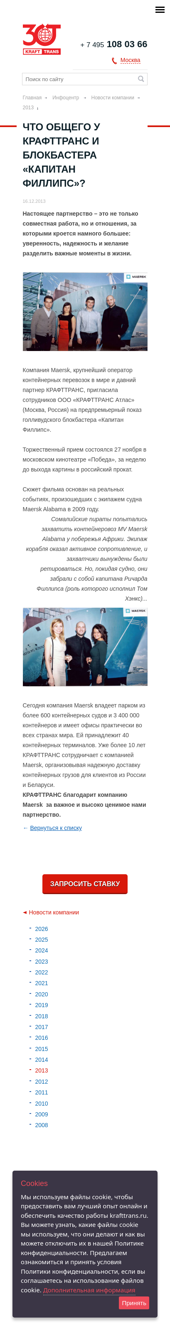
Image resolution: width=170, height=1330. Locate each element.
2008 (41, 1125)
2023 (41, 961)
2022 (41, 972)
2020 (41, 994)
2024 (41, 950)
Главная (32, 98)
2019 (41, 1005)
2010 (41, 1103)
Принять (134, 1302)
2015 (41, 1049)
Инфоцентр (66, 98)
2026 (41, 929)
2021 (41, 983)
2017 (41, 1027)
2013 (28, 108)
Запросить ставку (85, 883)
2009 (41, 1114)
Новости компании (112, 98)
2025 (41, 939)
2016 (41, 1037)
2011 (41, 1092)
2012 (41, 1081)
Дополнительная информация (89, 1290)
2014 (41, 1059)
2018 (41, 1016)
